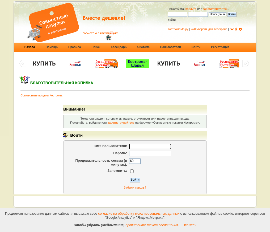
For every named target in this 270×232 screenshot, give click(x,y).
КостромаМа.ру (178, 29)
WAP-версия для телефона (209, 29)
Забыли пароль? (135, 187)
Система (143, 46)
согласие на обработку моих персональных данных (138, 213)
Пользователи (170, 46)
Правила (74, 46)
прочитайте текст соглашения (151, 225)
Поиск (95, 46)
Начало (29, 46)
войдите (190, 8)
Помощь (52, 46)
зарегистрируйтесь (215, 8)
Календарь (118, 46)
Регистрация (220, 46)
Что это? (189, 225)
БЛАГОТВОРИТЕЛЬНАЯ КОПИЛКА (61, 83)
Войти (196, 46)
